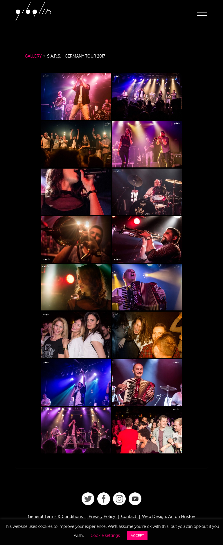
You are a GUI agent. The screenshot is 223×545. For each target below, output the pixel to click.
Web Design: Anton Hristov (168, 516)
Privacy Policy (102, 516)
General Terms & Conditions (55, 516)
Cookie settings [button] (105, 535)
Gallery (33, 55)
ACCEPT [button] (137, 535)
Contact (128, 516)
